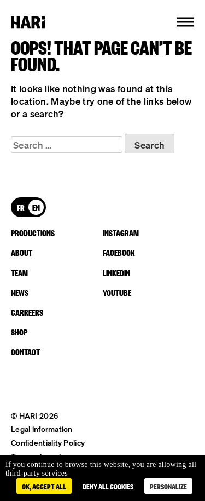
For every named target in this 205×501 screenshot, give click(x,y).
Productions (33, 232)
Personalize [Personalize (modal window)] (168, 486)
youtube (117, 292)
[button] (185, 22)
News (19, 292)
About (21, 252)
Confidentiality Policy (48, 442)
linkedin (116, 272)
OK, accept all (44, 486)
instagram (121, 232)
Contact (25, 351)
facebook (119, 252)
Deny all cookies (108, 486)
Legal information (42, 429)
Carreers (27, 312)
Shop (19, 332)
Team (19, 272)
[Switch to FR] (20, 207)
